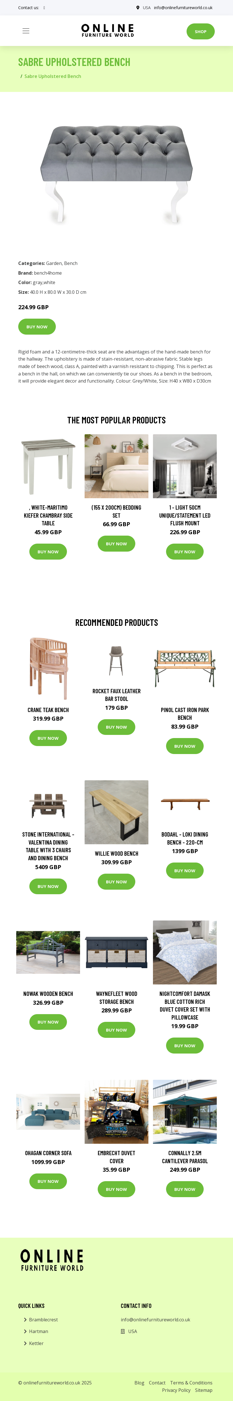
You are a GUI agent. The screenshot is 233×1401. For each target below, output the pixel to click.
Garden (54, 263)
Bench (70, 263)
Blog (139, 1383)
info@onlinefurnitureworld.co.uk (183, 7)
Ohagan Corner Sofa (48, 1152)
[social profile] (44, 7)
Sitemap (203, 1390)
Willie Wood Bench (116, 853)
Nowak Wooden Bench (48, 993)
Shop (201, 31)
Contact (157, 1383)
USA (147, 7)
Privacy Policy (176, 1390)
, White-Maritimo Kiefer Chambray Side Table (48, 515)
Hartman (38, 1331)
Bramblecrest (43, 1319)
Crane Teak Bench (48, 709)
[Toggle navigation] (26, 30)
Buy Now (37, 326)
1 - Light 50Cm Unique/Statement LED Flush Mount (184, 515)
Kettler (36, 1343)
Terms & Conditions (191, 1383)
